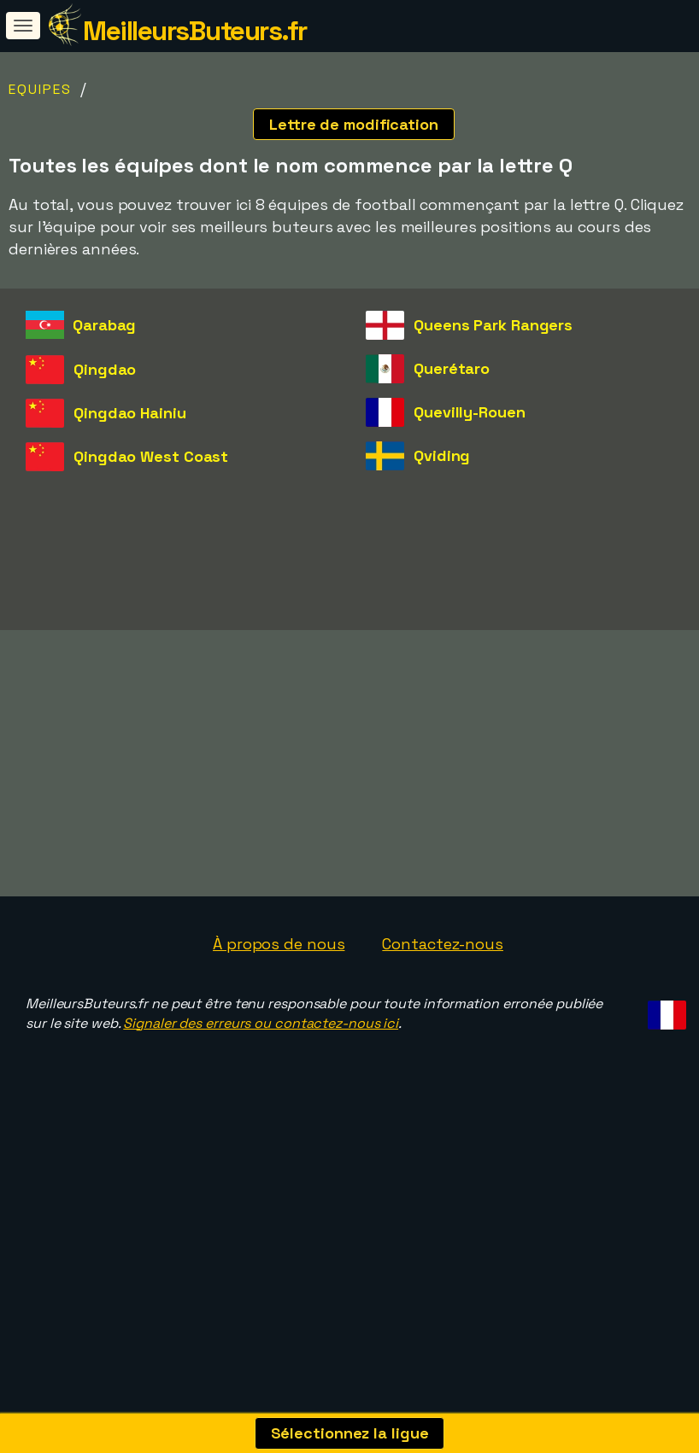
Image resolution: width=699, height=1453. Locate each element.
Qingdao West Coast (150, 456)
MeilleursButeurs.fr (195, 31)
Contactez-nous (442, 1012)
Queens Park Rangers (493, 325)
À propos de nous (278, 1012)
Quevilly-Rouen (470, 412)
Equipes (40, 89)
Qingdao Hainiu (129, 413)
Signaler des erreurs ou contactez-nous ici (260, 1091)
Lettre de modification (353, 124)
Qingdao (104, 369)
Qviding (442, 455)
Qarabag (104, 325)
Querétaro (452, 368)
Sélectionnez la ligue (350, 1433)
